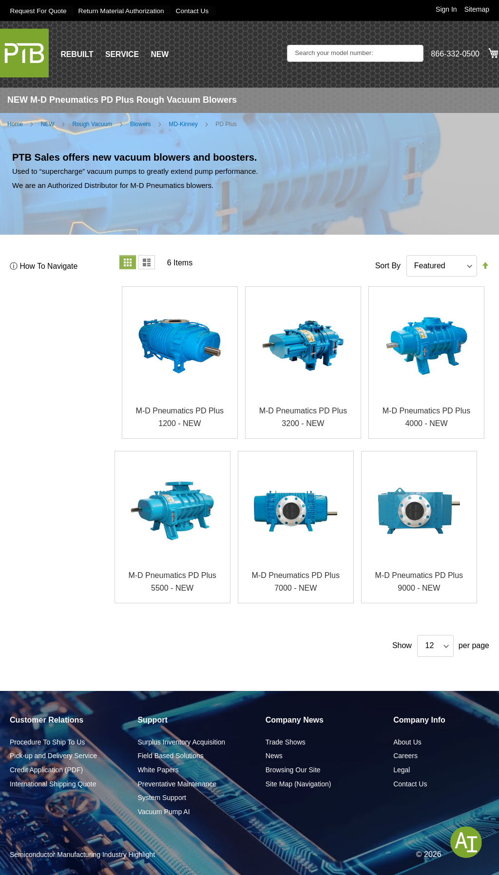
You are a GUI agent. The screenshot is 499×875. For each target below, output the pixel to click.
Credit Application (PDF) (46, 769)
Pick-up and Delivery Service (53, 756)
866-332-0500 (455, 54)
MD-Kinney (183, 123)
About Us (407, 741)
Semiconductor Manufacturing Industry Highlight (82, 854)
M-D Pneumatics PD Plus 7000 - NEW (295, 581)
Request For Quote (39, 11)
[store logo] (24, 52)
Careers (405, 756)
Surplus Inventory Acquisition (181, 741)
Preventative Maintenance (176, 783)
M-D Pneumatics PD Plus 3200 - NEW (303, 417)
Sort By (388, 265)
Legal (401, 769)
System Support (161, 797)
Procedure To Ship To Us (47, 741)
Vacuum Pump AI (163, 811)
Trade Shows (286, 741)
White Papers (157, 769)
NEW (161, 54)
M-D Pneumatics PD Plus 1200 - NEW (180, 417)
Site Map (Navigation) (298, 783)
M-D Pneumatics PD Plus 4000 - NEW (427, 417)
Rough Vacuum (92, 123)
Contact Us (196, 11)
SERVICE (123, 54)
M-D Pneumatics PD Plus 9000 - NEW (419, 581)
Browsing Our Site (293, 769)
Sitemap (476, 9)
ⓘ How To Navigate (44, 265)
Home (15, 123)
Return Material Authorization (124, 11)
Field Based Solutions (170, 756)
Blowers (140, 123)
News (274, 756)
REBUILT (77, 54)
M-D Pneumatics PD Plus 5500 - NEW (172, 581)
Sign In (446, 9)
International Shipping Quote (53, 783)
